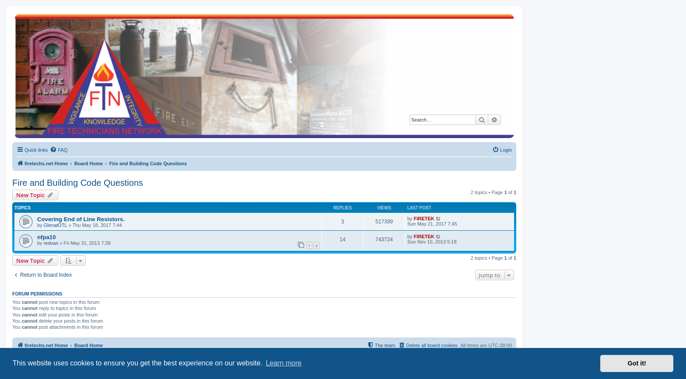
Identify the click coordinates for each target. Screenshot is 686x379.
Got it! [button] (637, 363)
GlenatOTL (55, 225)
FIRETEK (424, 218)
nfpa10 (46, 237)
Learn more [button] (283, 363)
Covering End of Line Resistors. (81, 219)
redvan (51, 243)
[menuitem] (58, 150)
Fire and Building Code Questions (77, 183)
